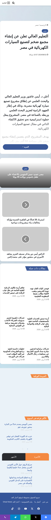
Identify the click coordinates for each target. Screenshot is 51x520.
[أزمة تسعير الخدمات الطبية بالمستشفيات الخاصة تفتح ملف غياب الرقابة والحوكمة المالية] (38, 310)
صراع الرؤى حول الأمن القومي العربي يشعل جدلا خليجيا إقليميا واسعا (19, 467)
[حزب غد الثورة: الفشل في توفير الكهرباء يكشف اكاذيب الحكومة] (41, 440)
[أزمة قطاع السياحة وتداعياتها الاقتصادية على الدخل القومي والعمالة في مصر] (41, 481)
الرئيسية (44, 25)
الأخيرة (37, 457)
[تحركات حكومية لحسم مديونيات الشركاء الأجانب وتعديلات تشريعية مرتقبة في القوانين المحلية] (13, 309)
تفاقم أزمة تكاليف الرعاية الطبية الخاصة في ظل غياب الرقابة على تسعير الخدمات (13, 290)
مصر (36, 25)
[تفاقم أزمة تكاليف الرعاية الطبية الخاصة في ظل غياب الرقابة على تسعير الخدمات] (13, 279)
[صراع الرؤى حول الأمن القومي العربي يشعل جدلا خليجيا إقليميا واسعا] (41, 468)
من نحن (45, 502)
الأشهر (13, 457)
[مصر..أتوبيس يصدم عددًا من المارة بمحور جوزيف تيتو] (41, 428)
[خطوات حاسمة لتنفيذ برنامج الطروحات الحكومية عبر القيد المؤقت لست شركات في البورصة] (13, 340)
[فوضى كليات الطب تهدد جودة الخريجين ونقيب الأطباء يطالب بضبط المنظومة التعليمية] (38, 280)
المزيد (25, 147)
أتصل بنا (37, 502)
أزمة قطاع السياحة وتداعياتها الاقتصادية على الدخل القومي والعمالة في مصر (20, 480)
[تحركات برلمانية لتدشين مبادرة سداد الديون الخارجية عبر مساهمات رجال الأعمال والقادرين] (38, 340)
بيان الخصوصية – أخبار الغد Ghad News (18, 502)
